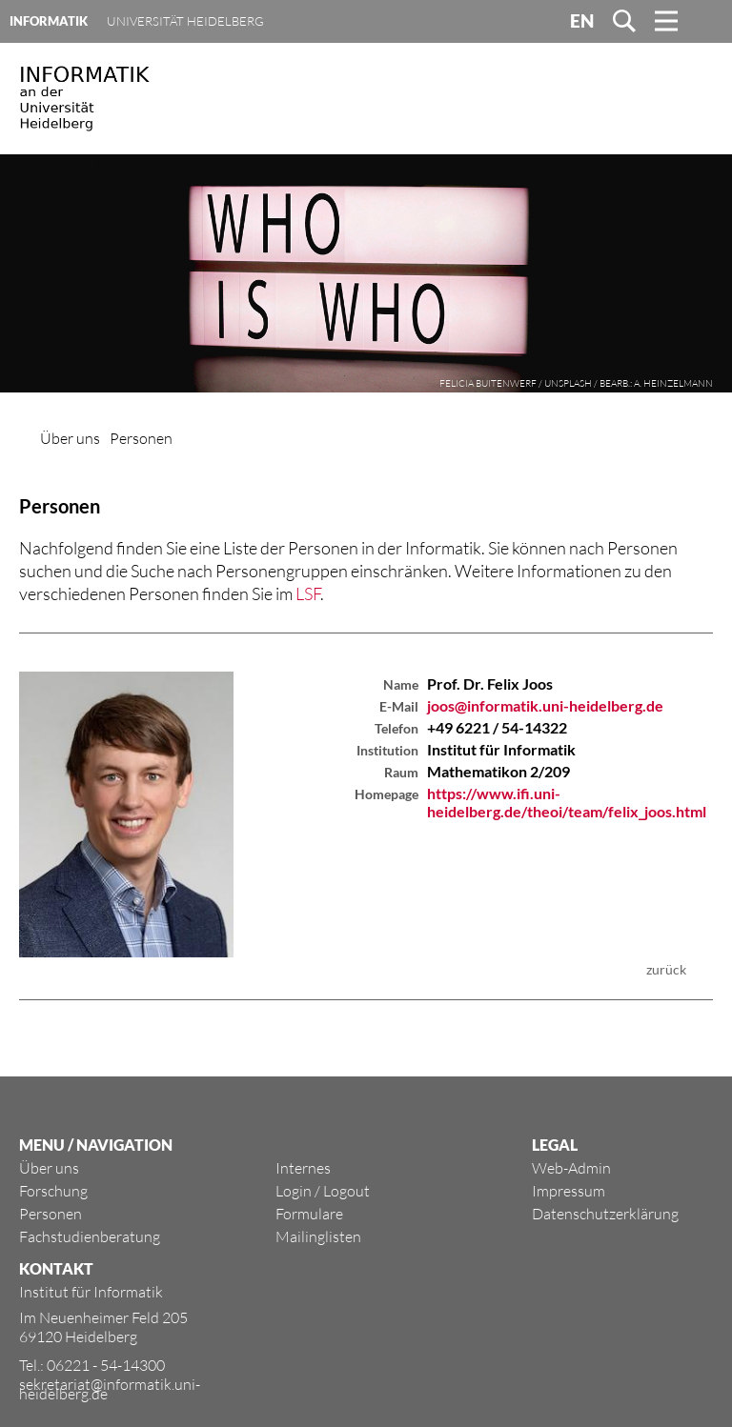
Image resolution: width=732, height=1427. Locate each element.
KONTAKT (56, 1268)
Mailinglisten (318, 1236)
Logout (346, 1190)
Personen (141, 438)
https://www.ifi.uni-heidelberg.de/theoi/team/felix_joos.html (566, 802)
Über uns (70, 438)
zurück (666, 969)
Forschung (53, 1190)
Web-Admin (571, 1167)
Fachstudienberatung (89, 1236)
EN (582, 20)
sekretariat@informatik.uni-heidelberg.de (109, 1389)
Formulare (309, 1213)
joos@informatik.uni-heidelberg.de (545, 705)
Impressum (568, 1190)
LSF (307, 593)
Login (293, 1190)
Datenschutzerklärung (605, 1213)
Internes (303, 1167)
